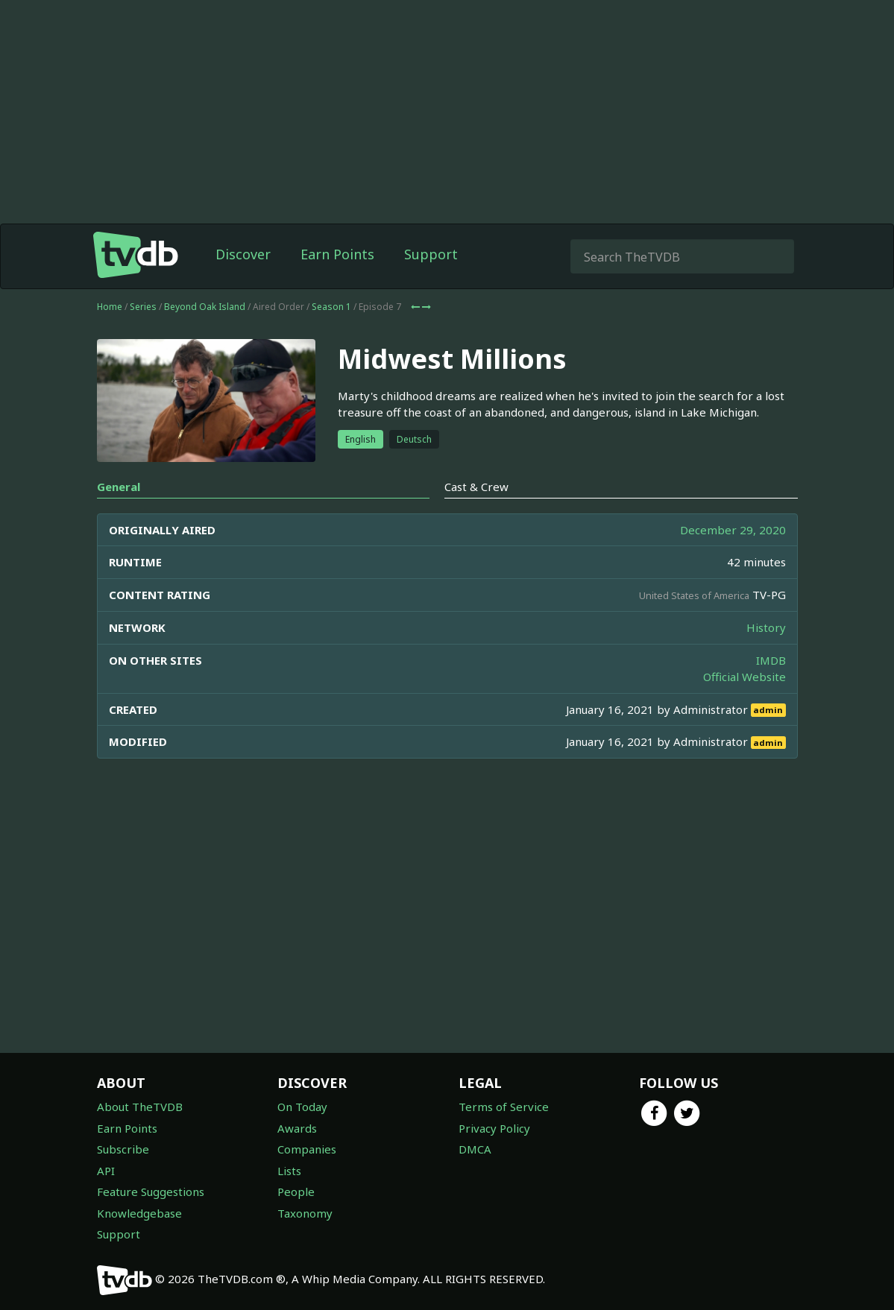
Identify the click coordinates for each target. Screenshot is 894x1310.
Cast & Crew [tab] (476, 486)
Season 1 (331, 306)
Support (431, 254)
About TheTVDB (140, 1106)
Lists (289, 1170)
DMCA (475, 1149)
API (106, 1170)
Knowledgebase (139, 1213)
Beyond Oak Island (204, 306)
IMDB (771, 660)
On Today (302, 1106)
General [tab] (118, 486)
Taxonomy (305, 1213)
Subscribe (123, 1149)
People (296, 1191)
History (766, 627)
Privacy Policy (494, 1128)
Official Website (744, 676)
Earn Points (337, 254)
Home (109, 306)
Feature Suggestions (150, 1191)
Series (143, 306)
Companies (306, 1149)
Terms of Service (504, 1106)
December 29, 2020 (733, 529)
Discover (243, 254)
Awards (297, 1128)
